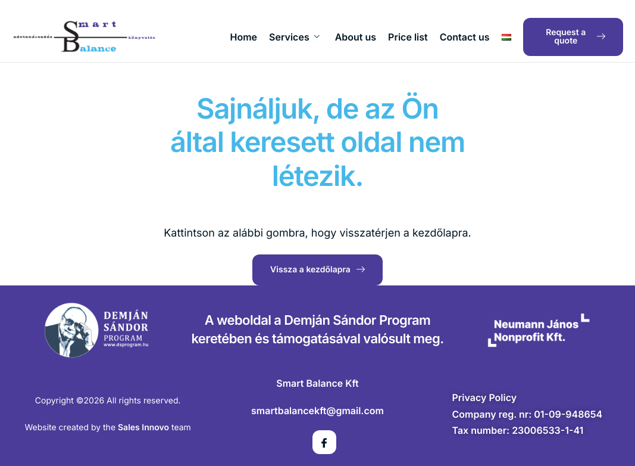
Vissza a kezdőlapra (317, 270)
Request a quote (575, 36)
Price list (408, 37)
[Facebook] (324, 442)
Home (244, 37)
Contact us (465, 37)
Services (294, 37)
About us (355, 37)
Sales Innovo (143, 427)
